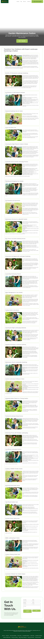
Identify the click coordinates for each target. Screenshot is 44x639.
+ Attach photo (27, 611)
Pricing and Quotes (38, 637)
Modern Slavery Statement (23, 637)
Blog (21, 1)
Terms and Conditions (13, 635)
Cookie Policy (32, 635)
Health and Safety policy (7, 637)
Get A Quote (22, 41)
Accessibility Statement (25, 635)
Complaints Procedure (38, 635)
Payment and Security (31, 637)
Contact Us (29, 1)
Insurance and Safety (14, 637)
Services (18, 1)
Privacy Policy (19, 635)
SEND (36, 610)
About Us (24, 1)
